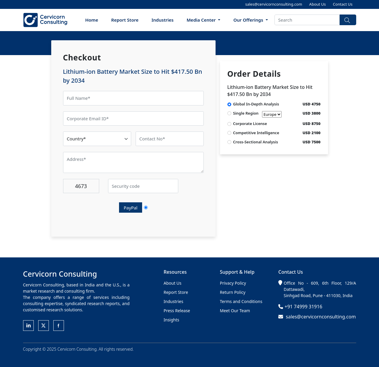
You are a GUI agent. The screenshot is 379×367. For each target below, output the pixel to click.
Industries (163, 20)
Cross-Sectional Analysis (255, 142)
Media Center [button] (202, 20)
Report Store (125, 20)
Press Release (177, 310)
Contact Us (342, 4)
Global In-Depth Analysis (256, 104)
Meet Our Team (235, 310)
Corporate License (250, 123)
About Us (317, 4)
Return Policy (232, 292)
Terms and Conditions (241, 301)
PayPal (131, 208)
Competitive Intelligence (256, 132)
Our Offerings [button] (248, 20)
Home (91, 20)
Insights (171, 320)
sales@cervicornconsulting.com (273, 4)
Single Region (257, 114)
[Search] (307, 20)
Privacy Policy (233, 283)
